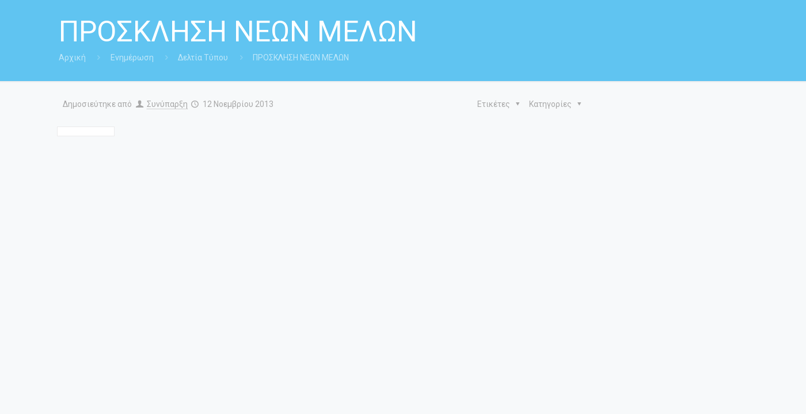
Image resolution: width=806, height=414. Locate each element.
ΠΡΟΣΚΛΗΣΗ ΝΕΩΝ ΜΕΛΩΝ (301, 57)
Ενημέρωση (132, 57)
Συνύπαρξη (167, 104)
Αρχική (72, 57)
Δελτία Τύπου (203, 57)
